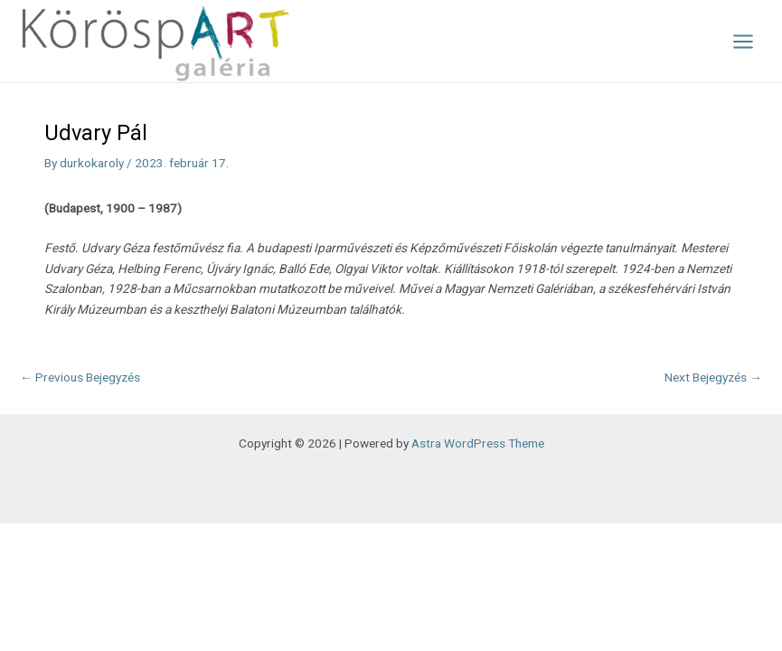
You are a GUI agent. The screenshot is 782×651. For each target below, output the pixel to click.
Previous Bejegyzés (80, 377)
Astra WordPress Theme (477, 443)
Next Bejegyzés (713, 377)
